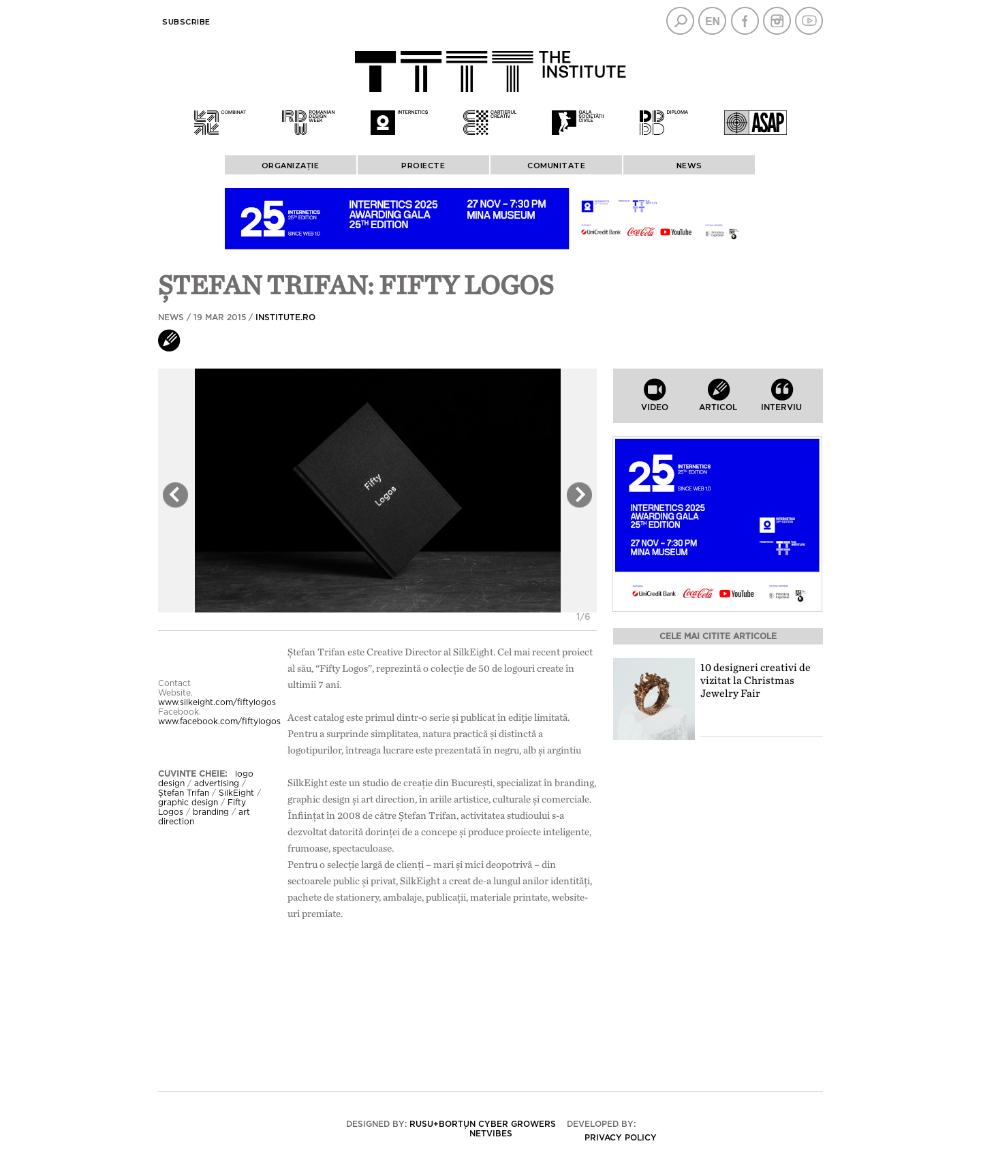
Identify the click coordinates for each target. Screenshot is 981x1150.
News (689, 165)
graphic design (188, 802)
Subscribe (186, 22)
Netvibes (490, 1134)
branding (211, 812)
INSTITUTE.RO (285, 317)
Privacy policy (621, 1138)
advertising (216, 783)
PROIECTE (423, 165)
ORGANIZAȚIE (291, 165)
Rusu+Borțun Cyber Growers (482, 1124)
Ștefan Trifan (183, 793)
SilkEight (236, 793)
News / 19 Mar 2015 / (236, 317)
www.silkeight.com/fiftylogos (217, 702)
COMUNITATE (556, 165)
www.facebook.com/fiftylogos (219, 721)
